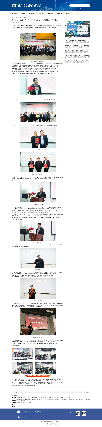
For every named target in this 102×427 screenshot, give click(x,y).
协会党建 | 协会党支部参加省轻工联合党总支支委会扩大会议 (77, 45)
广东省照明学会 (71, 399)
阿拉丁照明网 (28, 402)
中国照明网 (19, 402)
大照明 (23, 402)
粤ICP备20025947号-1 (58, 421)
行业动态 (16, 17)
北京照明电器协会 (21, 399)
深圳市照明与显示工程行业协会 (45, 399)
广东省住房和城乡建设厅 (42, 397)
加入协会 (72, 411)
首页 (13, 17)
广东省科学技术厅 (51, 397)
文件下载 (72, 415)
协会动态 (21, 17)
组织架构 (31, 13)
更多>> (87, 392)
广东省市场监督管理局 (22, 397)
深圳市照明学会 (35, 399)
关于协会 (14, 13)
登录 (78, 8)
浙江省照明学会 (22, 400)
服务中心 (59, 13)
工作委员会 (50, 13)
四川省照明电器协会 (79, 399)
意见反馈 (72, 412)
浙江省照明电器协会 (56, 399)
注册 (81, 8)
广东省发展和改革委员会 (32, 397)
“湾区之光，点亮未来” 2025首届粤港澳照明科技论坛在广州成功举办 (79, 40)
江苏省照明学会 (64, 399)
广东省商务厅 (68, 397)
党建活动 (76, 13)
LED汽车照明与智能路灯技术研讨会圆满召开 (74, 50)
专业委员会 (41, 13)
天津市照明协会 (28, 399)
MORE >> (87, 37)
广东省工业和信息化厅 (60, 397)
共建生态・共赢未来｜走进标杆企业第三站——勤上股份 (76, 60)
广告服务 (72, 413)
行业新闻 (68, 13)
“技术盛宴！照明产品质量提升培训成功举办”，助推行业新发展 (78, 55)
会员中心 (23, 13)
